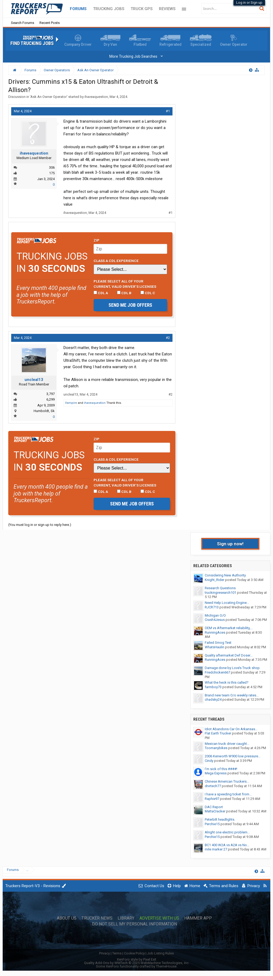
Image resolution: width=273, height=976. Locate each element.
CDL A (101, 293)
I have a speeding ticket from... (228, 794)
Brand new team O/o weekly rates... (232, 695)
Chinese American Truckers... (227, 781)
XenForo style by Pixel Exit (136, 959)
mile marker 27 (216, 849)
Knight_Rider (214, 580)
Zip (96, 240)
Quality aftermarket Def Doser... (228, 655)
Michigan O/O (215, 615)
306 (52, 167)
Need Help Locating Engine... (227, 603)
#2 (168, 338)
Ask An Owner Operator (48, 97)
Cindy (209, 761)
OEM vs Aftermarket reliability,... (229, 628)
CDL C (147, 293)
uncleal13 (34, 379)
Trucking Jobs (108, 8)
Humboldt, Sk (44, 411)
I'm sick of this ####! (221, 769)
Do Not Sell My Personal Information (134, 924)
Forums (78, 8)
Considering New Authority (225, 575)
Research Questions (220, 588)
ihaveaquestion (96, 97)
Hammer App (198, 918)
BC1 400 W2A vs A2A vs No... (227, 845)
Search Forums (22, 23)
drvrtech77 (213, 786)
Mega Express (216, 773)
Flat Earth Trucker (218, 733)
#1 (168, 111)
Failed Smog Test (218, 643)
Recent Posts (49, 23)
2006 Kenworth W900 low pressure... (232, 756)
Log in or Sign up (249, 3)
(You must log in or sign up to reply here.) (39, 525)
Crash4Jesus (215, 620)
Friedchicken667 (217, 672)
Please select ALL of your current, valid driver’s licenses (125, 284)
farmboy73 (213, 687)
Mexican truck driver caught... (227, 744)
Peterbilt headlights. (220, 819)
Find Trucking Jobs (32, 43)
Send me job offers (130, 305)
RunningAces (215, 632)
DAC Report (214, 807)
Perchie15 (212, 824)
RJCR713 (212, 607)
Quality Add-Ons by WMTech (136, 963)
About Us (67, 918)
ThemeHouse (166, 966)
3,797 (50, 394)
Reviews (167, 8)
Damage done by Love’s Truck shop (232, 668)
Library (126, 918)
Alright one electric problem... (227, 832)
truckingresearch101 (220, 593)
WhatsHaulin (214, 647)
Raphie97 (212, 799)
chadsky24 (213, 699)
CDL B (124, 293)
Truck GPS (141, 8)
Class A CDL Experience (116, 261)
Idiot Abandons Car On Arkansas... (231, 729)
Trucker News (97, 918)
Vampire (71, 403)
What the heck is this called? (226, 682)
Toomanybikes (216, 748)
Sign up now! (230, 543)
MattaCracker (215, 811)
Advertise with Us (159, 918)
